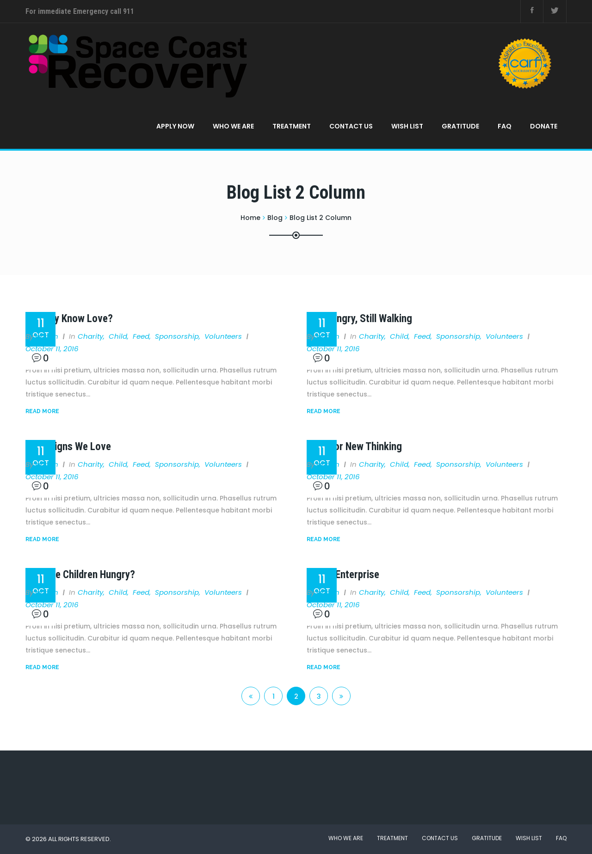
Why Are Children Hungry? (80, 574)
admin (47, 336)
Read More (42, 411)
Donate (543, 126)
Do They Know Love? (69, 318)
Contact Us (351, 126)
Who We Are (233, 126)
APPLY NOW (175, 126)
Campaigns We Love (68, 446)
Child (118, 336)
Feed (141, 336)
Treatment (291, 126)
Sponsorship (177, 336)
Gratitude (460, 126)
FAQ (505, 126)
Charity (90, 336)
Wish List (407, 126)
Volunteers (223, 336)
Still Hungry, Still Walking (359, 318)
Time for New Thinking (354, 446)
